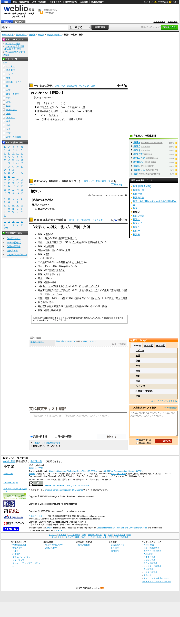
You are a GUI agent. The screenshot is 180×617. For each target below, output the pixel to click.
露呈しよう (92, 290)
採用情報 (115, 551)
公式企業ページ (118, 545)
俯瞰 (138, 371)
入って (49, 107)
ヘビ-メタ (140, 386)
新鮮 (138, 376)
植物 (104, 306)
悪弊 (44, 262)
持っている (71, 266)
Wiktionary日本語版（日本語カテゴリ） (57, 181)
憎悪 (47, 234)
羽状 (49, 306)
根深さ (136, 142)
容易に (52, 270)
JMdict (49, 528)
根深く (136, 146)
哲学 (113, 290)
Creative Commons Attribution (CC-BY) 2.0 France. (66, 485)
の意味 (48, 290)
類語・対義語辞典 (21, 2)
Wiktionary (116, 184)
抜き (74, 107)
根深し (136, 165)
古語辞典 (84, 2)
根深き (136, 150)
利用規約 (16, 554)
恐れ (51, 302)
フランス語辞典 (150, 563)
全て (5, 63)
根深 (135, 173)
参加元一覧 (173, 21)
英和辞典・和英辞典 (152, 551)
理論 (118, 290)
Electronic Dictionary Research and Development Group (122, 528)
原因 (39, 111)
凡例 (93, 86)
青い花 (41, 306)
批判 (106, 290)
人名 (8, 129)
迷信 (61, 238)
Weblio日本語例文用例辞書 (50, 219)
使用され (58, 286)
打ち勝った (71, 238)
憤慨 (47, 274)
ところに (64, 111)
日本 (40, 242)
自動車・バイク (13, 82)
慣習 (47, 250)
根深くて (138, 154)
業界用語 (10, 70)
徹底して (58, 290)
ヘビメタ (140, 350)
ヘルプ (175, 2)
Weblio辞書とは (19, 545)
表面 (40, 290)
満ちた (119, 298)
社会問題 (49, 246)
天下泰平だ (55, 242)
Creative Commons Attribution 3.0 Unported (63, 490)
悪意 (111, 298)
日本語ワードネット (37, 516)
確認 (138, 381)
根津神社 (137, 193)
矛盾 (81, 290)
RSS (102, 588)
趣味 (8, 113)
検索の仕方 (17, 548)
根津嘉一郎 (138, 190)
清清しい (71, 341)
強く (40, 302)
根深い (114, 473)
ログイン (148, 1)
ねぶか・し (54, 103)
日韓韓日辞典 (71, 2)
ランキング (84, 86)
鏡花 (71, 119)
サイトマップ (18, 560)
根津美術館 (138, 197)
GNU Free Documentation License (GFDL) (123, 471)
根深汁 (136, 230)
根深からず (139, 158)
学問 (8, 98)
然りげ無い (61, 341)
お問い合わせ (84, 545)
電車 (8, 78)
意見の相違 (50, 282)
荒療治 (64, 262)
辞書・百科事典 (13, 137)
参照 (51, 209)
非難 (40, 298)
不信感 (88, 111)
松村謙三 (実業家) (144, 391)
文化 (8, 101)
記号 (6, 228)
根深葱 (136, 234)
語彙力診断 (12, 250)
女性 (67, 286)
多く (47, 238)
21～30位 (160, 345)
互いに (48, 266)
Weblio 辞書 (163, 2)
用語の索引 (72, 86)
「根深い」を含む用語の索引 (47, 443)
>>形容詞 (122, 344)
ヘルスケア (11, 109)
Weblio (32, 473)
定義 (138, 396)
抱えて (98, 242)
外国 (40, 250)
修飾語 (32, 34)
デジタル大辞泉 (43, 85)
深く (44, 107)
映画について (52, 294)
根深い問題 (138, 215)
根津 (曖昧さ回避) (142, 186)
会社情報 (115, 548)
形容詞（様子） (54, 34)
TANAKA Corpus (10, 482)
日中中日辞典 (55, 2)
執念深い (53, 115)
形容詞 (41, 34)
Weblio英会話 (14, 242)
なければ (76, 262)
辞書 (6, 2)
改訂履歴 (122, 473)
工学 (8, 90)
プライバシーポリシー (22, 557)
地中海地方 (71, 306)
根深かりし (139, 169)
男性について (47, 286)
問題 (90, 242)
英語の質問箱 (13, 246)
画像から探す (51, 548)
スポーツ (10, 117)
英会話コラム (13, 238)
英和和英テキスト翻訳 (47, 408)
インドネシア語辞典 (152, 566)
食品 (8, 125)
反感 (67, 250)
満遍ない (87, 341)
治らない (60, 270)
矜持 (138, 365)
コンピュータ (12, 74)
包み (52, 119)
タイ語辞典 (148, 569)
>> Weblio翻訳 (170, 408)
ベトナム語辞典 (150, 572)
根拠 (46, 111)
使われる (95, 298)
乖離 (138, 360)
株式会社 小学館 (36, 468)
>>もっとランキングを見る (164, 401)
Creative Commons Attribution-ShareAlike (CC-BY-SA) (73, 471)
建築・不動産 (12, 94)
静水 (40, 278)
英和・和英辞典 (39, 2)
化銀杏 (79, 119)
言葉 (125, 298)
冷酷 (63, 298)
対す (54, 250)
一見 (47, 242)
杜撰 (138, 355)
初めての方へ (159, 21)
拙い (94, 341)
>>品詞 (113, 344)
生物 (8, 121)
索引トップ (60, 86)
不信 (81, 286)
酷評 (47, 298)
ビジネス (10, 66)
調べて (66, 290)
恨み (61, 266)
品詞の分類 (21, 34)
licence (59, 530)
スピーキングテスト (17, 254)
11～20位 (148, 345)
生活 (8, 105)
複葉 (56, 306)
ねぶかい (45, 204)
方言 (8, 133)
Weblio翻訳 (148, 554)
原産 (79, 306)
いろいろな (75, 242)
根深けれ (138, 162)
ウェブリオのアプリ (54, 545)
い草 (83, 107)
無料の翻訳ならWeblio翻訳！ (50, 11)
